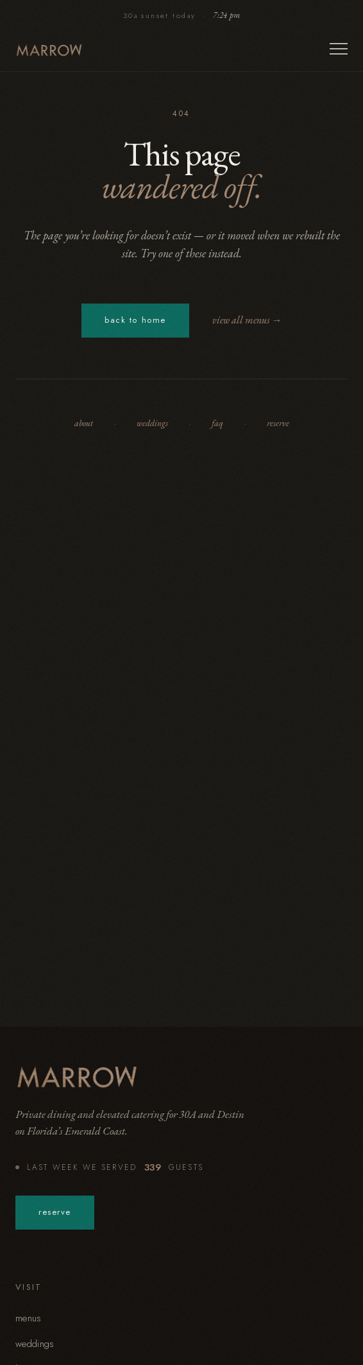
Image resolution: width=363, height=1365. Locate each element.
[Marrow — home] (49, 50)
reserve (278, 423)
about (83, 423)
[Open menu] (339, 50)
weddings (152, 423)
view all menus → (247, 320)
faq (217, 423)
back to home (135, 319)
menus (28, 1318)
